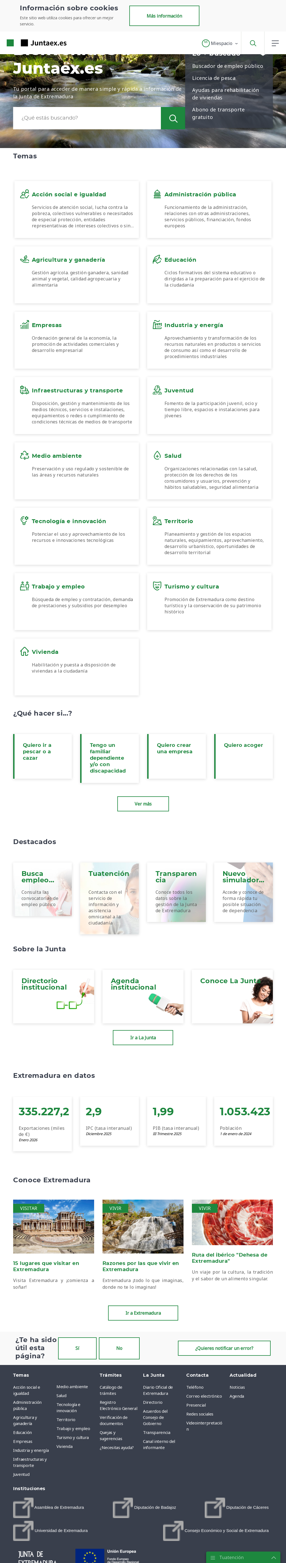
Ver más (143, 804)
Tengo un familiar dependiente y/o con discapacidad (108, 758)
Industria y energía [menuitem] (31, 1450)
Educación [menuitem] (22, 1432)
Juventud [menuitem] (21, 1474)
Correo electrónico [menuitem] (204, 1396)
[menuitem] (48, 1508)
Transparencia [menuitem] (156, 1432)
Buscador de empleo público (227, 66)
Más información (164, 16)
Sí (77, 1348)
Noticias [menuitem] (237, 1387)
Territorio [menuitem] (65, 1419)
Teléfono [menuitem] (194, 1387)
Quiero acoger (243, 745)
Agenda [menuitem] (237, 1396)
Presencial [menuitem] (196, 1405)
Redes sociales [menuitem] (199, 1414)
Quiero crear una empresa (174, 748)
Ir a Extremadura (143, 1313)
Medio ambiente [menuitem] (72, 1386)
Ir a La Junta (143, 1038)
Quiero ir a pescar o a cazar (37, 752)
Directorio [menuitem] (153, 1402)
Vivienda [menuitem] (64, 1446)
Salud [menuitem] (61, 1395)
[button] (220, 43)
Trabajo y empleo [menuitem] (73, 1428)
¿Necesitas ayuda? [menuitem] (117, 1447)
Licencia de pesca (213, 78)
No (119, 1348)
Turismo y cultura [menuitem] (72, 1437)
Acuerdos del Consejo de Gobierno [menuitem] (155, 1417)
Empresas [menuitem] (22, 1441)
